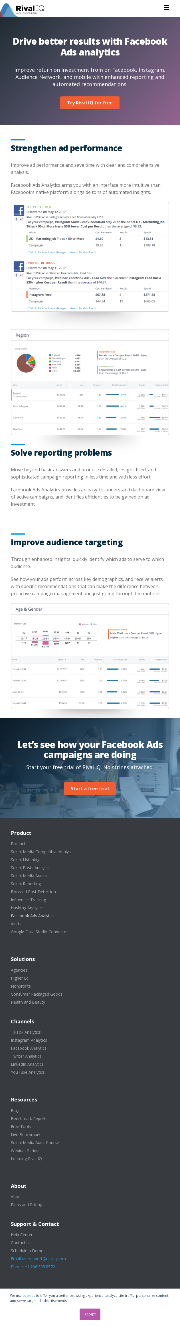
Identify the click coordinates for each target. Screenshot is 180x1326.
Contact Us (21, 1242)
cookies (29, 1295)
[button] (166, 7)
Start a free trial (90, 788)
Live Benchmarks (27, 1134)
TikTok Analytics (26, 1032)
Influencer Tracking (28, 899)
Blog (15, 1110)
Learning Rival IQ (26, 1158)
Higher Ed (20, 978)
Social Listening (25, 859)
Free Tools (21, 1126)
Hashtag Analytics (27, 907)
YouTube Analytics (28, 1072)
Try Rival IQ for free (90, 103)
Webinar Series (24, 1150)
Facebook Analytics (28, 1048)
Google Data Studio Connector (39, 931)
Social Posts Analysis (30, 867)
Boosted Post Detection (33, 891)
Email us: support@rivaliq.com (38, 1258)
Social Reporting (26, 883)
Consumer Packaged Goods (36, 994)
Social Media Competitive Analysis (42, 851)
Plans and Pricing (26, 1204)
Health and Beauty (28, 1002)
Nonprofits (21, 986)
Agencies (19, 970)
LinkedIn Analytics (27, 1064)
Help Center (22, 1234)
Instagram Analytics (29, 1040)
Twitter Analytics (26, 1056)
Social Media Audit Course (35, 1142)
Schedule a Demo (27, 1250)
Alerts (16, 923)
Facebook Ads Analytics (32, 915)
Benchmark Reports (29, 1118)
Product (18, 843)
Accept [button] (90, 1314)
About (16, 1196)
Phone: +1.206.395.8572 (33, 1266)
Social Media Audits (29, 875)
